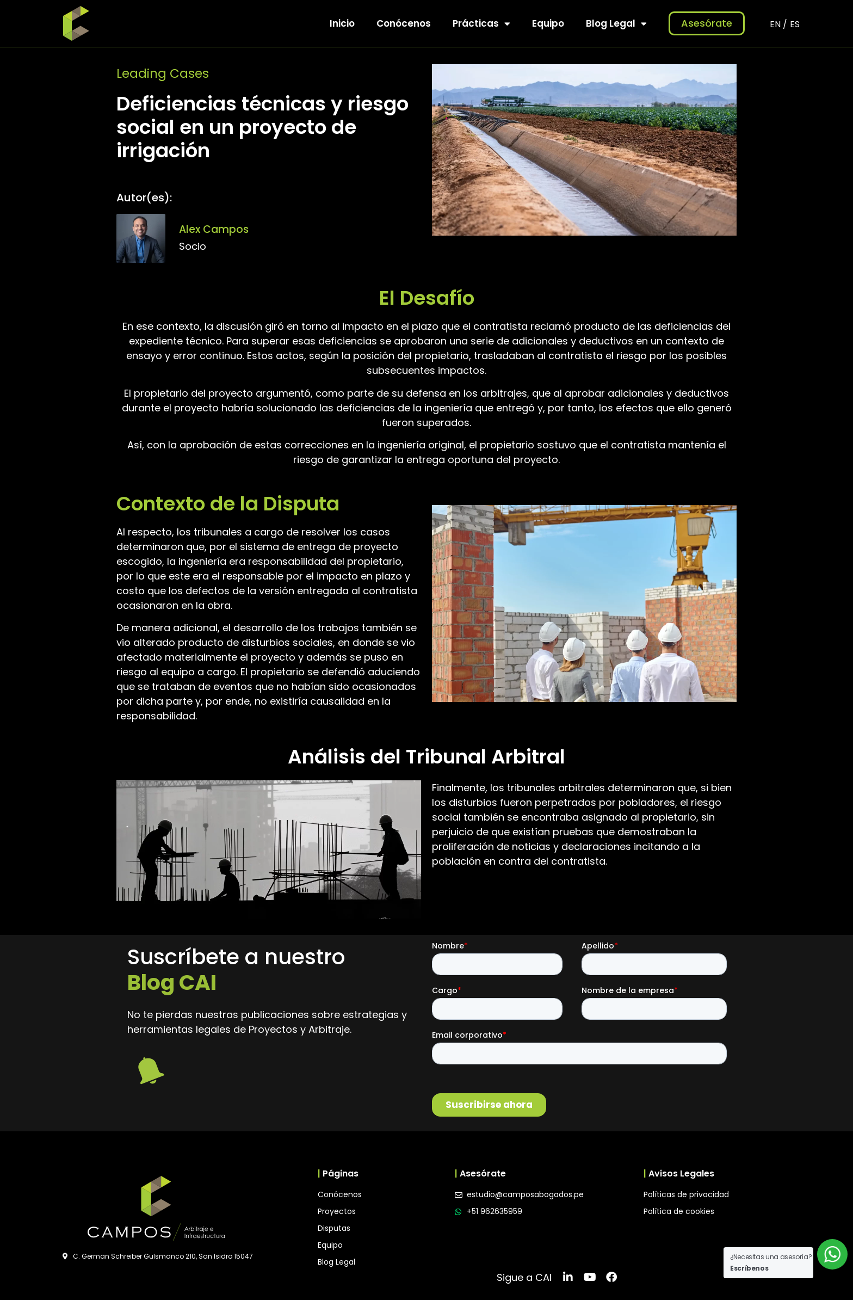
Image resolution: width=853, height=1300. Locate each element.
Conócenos (403, 23)
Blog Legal (616, 24)
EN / (778, 24)
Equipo (548, 23)
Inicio (342, 23)
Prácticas (481, 24)
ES (795, 24)
